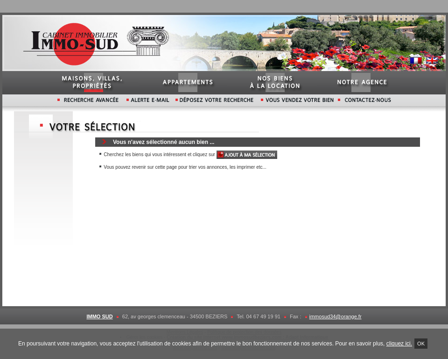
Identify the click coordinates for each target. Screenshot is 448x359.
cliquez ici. (399, 343)
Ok (421, 343)
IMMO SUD (99, 316)
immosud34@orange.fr (335, 316)
